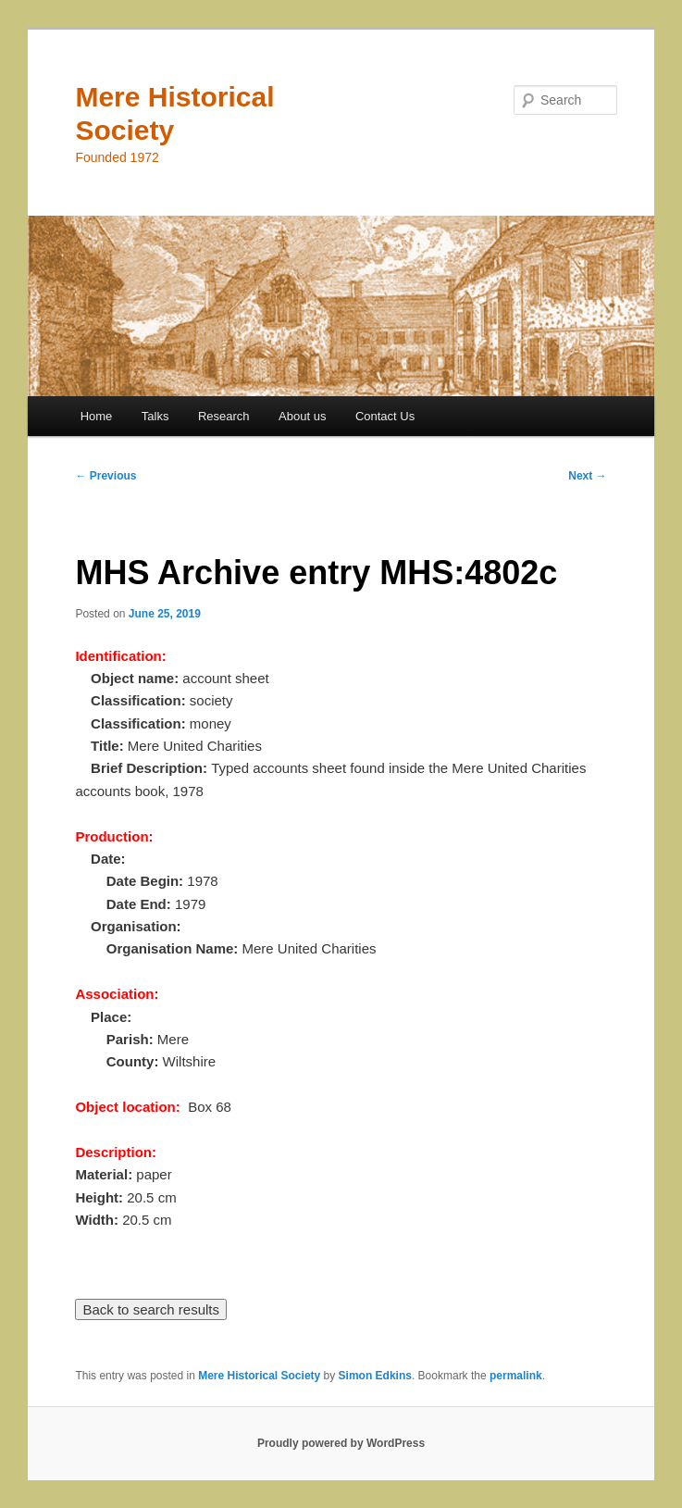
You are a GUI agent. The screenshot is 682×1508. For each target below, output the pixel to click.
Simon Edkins (375, 1375)
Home (97, 416)
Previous (105, 475)
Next (587, 475)
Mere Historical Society (259, 1375)
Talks (155, 416)
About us (302, 416)
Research (224, 416)
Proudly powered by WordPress (341, 1443)
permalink (516, 1375)
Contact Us (385, 416)
